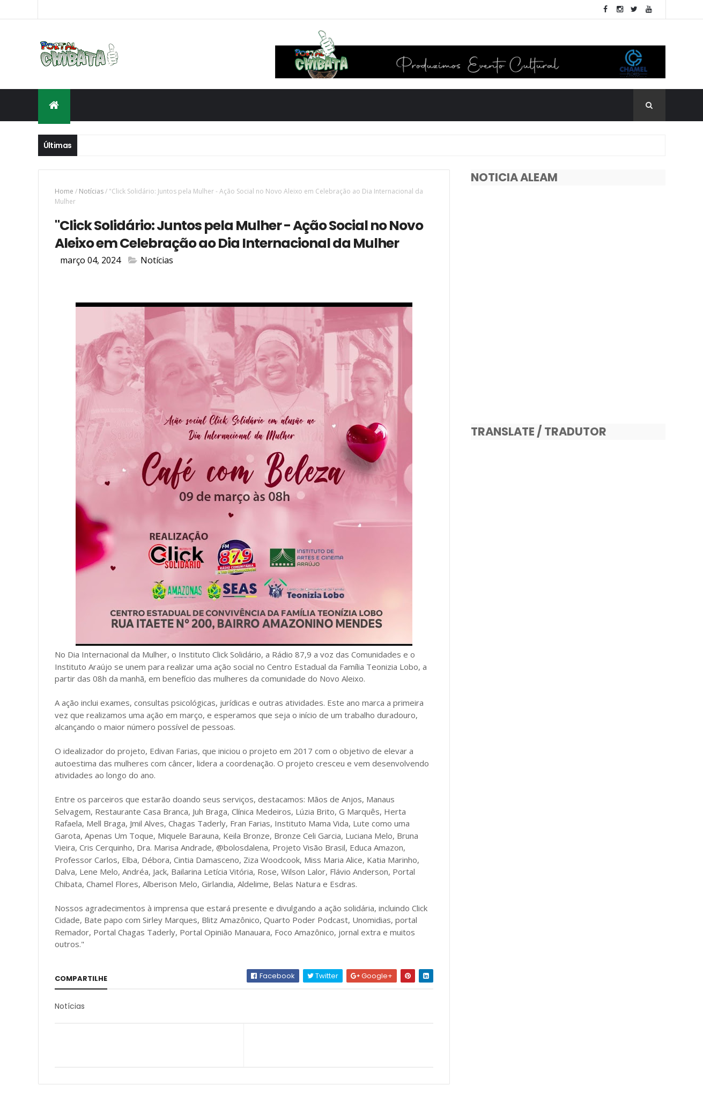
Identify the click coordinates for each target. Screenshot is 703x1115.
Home (64, 191)
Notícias (91, 191)
